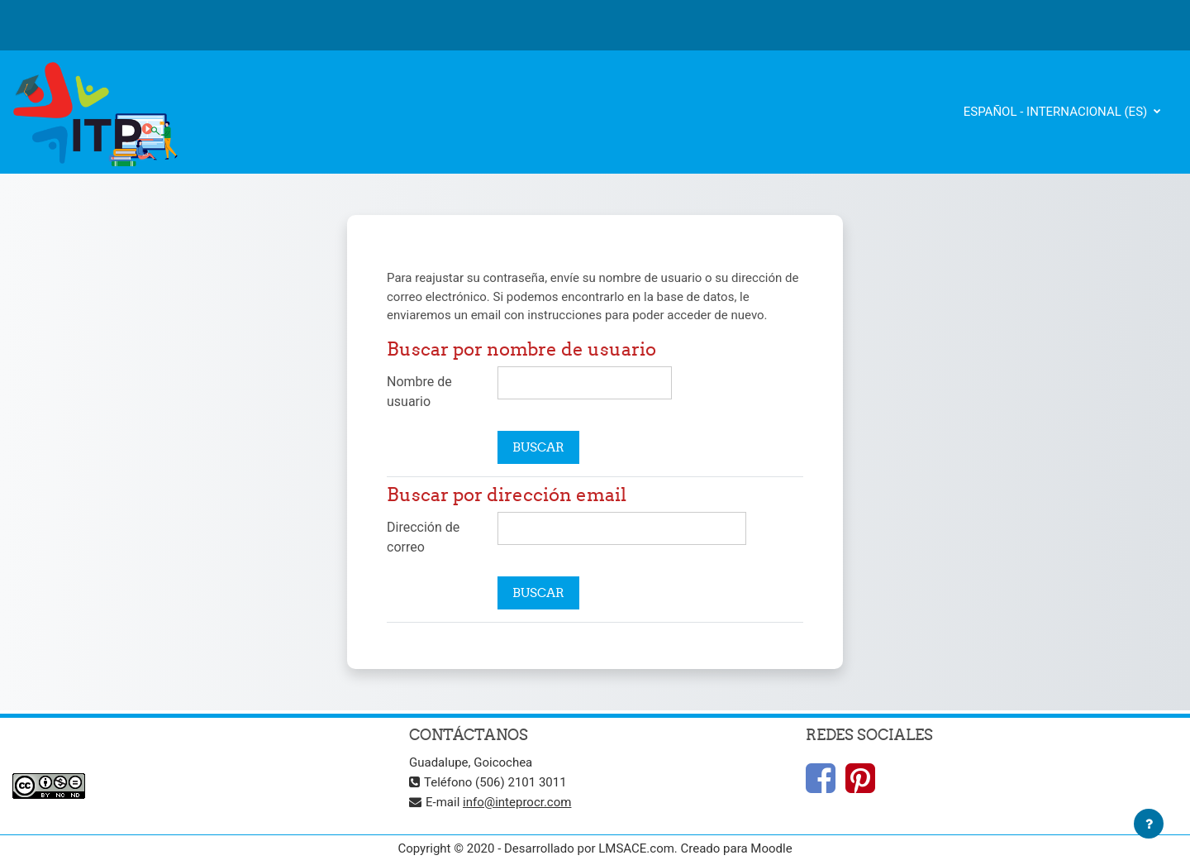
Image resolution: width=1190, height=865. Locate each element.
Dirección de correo (423, 537)
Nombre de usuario (419, 391)
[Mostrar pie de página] (1149, 824)
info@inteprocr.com (517, 802)
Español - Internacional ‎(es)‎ (1057, 111)
